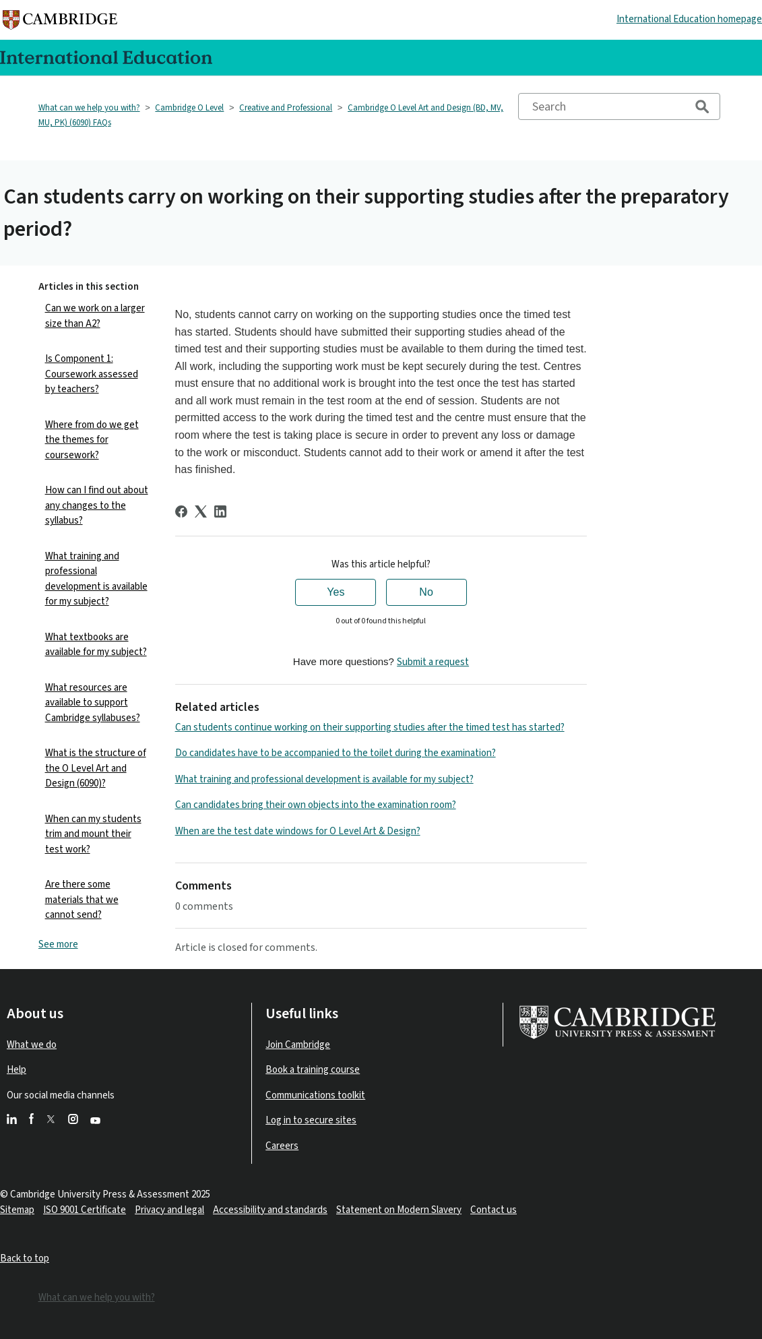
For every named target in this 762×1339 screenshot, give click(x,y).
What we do (32, 1045)
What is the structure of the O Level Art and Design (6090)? (95, 768)
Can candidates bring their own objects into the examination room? (315, 805)
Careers (281, 1146)
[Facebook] (181, 511)
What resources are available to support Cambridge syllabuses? (92, 703)
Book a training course (312, 1070)
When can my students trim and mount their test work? (93, 834)
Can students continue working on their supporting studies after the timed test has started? (370, 727)
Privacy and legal (169, 1210)
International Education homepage (689, 19)
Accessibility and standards (270, 1210)
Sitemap (17, 1210)
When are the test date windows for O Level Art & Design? (297, 831)
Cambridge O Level (189, 108)
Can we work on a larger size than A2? (95, 316)
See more (58, 944)
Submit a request (433, 662)
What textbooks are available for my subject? (96, 645)
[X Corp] (201, 511)
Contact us (493, 1210)
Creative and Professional (285, 108)
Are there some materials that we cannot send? (82, 899)
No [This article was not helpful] (426, 592)
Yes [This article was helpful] (335, 592)
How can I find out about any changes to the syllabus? (96, 505)
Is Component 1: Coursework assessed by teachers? (91, 374)
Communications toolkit (315, 1095)
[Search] (619, 106)
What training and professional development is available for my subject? (96, 579)
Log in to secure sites (310, 1120)
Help (16, 1070)
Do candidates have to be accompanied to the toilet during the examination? (335, 753)
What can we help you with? (89, 108)
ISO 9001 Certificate (84, 1210)
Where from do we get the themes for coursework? (92, 440)
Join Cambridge (297, 1045)
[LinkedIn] (220, 511)
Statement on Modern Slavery (399, 1210)
